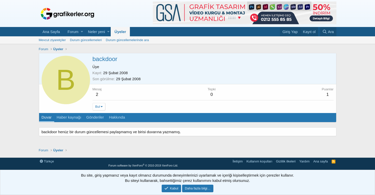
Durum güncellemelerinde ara (127, 40)
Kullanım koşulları (259, 161)
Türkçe (47, 161)
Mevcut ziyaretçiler (52, 40)
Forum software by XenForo (143, 165)
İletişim (238, 161)
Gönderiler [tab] (95, 117)
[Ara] (328, 31)
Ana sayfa (320, 161)
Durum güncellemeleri (86, 40)
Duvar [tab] (47, 117)
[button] (81, 31)
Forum (73, 32)
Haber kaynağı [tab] (69, 117)
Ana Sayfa (51, 32)
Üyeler (120, 32)
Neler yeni (96, 32)
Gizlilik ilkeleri (286, 161)
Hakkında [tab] (117, 117)
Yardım (304, 161)
